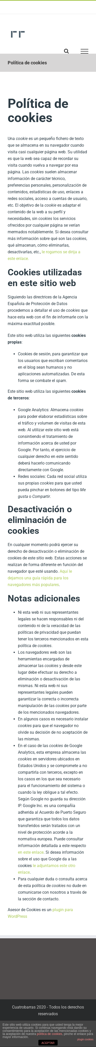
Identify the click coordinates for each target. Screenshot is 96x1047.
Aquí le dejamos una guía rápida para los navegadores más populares (40, 578)
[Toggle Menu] (84, 51)
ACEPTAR (48, 1042)
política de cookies (49, 1034)
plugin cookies (85, 1039)
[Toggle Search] (66, 51)
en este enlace (31, 852)
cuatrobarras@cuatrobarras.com (48, 9)
